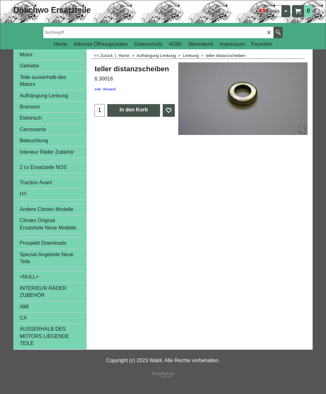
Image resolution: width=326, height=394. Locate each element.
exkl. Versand (105, 89)
